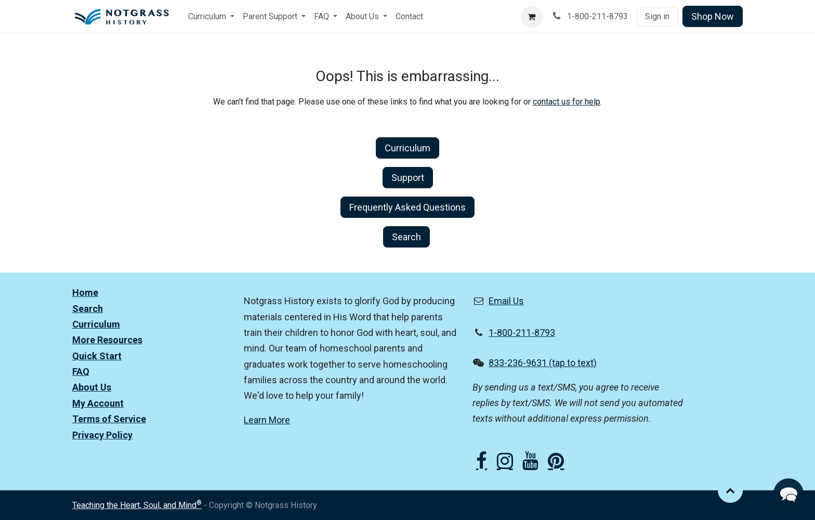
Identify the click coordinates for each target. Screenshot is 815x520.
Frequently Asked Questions (407, 207)
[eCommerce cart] (532, 17)
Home (85, 292)
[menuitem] (211, 16)
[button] (730, 490)
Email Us (506, 300)
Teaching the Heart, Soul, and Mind (137, 505)
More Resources (107, 339)
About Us (91, 387)
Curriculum (407, 147)
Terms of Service (109, 418)
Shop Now (712, 16)
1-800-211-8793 (522, 332)
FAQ (80, 371)
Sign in (657, 16)
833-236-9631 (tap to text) (543, 362)
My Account (98, 403)
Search (406, 236)
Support (407, 177)
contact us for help (566, 102)
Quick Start (97, 355)
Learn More (267, 419)
